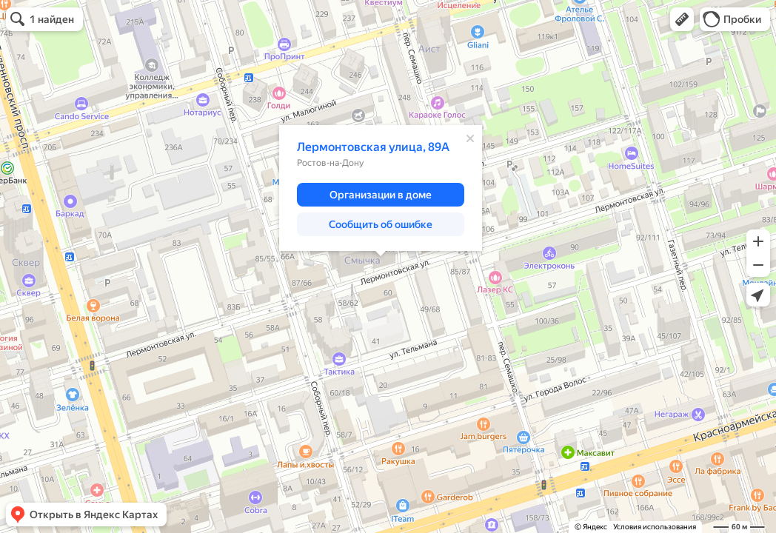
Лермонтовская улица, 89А (373, 147)
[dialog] (380, 188)
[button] (682, 19)
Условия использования (654, 527)
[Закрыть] (470, 138)
